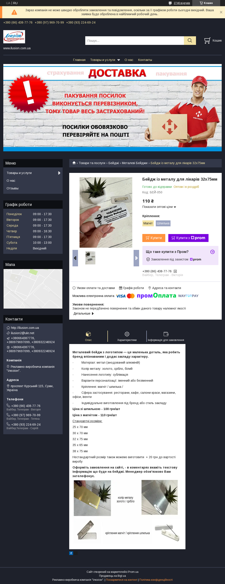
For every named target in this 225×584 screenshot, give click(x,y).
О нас (129, 60)
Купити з (190, 238)
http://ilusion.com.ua (25, 328)
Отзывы (12, 188)
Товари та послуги (92, 163)
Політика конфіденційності (156, 579)
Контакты (145, 60)
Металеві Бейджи (134, 163)
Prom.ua (133, 571)
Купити (156, 238)
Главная (79, 60)
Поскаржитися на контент (121, 579)
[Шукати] (190, 40)
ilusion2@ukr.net (22, 333)
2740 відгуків (182, 3)
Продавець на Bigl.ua (112, 575)
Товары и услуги (102, 60)
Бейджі (114, 163)
